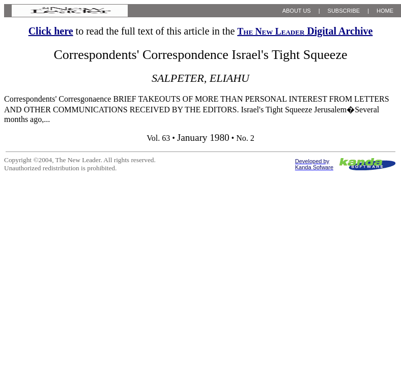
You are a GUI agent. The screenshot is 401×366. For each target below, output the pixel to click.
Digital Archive (305, 31)
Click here (50, 31)
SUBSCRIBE (344, 11)
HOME (385, 11)
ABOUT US (296, 11)
